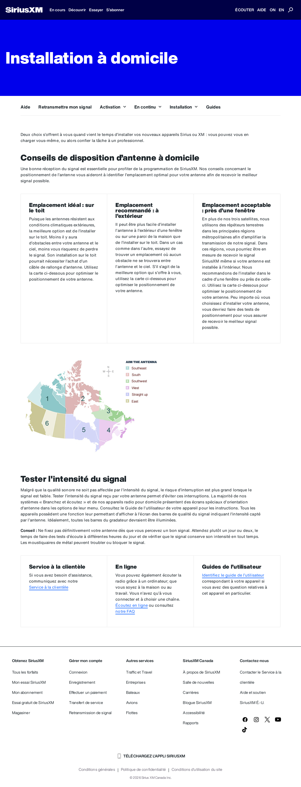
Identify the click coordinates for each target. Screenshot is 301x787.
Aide (25, 107)
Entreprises (136, 682)
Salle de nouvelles (198, 682)
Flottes (132, 712)
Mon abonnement (27, 692)
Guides (213, 107)
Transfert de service (86, 702)
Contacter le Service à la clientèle (260, 677)
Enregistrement (82, 682)
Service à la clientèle (48, 587)
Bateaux (133, 692)
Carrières (191, 692)
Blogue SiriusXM (197, 702)
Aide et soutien (253, 692)
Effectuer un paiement (88, 692)
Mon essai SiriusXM (29, 682)
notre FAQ (125, 611)
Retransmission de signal (90, 712)
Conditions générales (97, 769)
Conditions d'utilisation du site (197, 769)
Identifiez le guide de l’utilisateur (233, 575)
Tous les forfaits (25, 672)
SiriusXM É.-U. (252, 702)
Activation (113, 106)
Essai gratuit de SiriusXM (33, 702)
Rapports (190, 723)
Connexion (78, 672)
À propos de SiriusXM (201, 672)
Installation (184, 106)
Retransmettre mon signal (64, 107)
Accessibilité (194, 712)
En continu (147, 106)
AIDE (261, 10)
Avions (132, 702)
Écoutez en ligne (131, 605)
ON (273, 10)
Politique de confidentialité (143, 769)
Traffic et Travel (139, 672)
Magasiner (21, 712)
